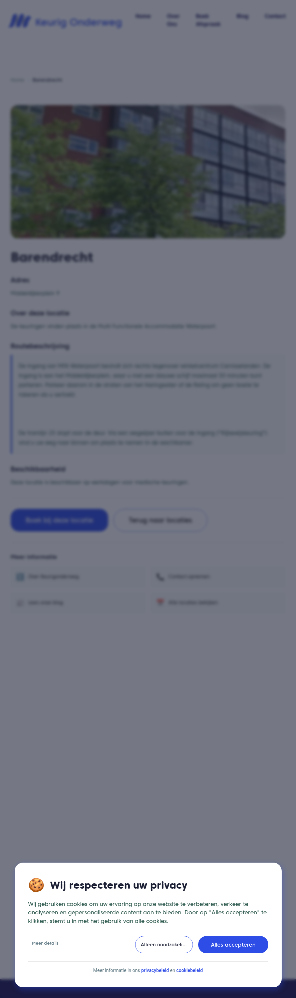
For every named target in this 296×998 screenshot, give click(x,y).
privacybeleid (155, 979)
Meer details (45, 952)
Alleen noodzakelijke (165, 954)
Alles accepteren (233, 953)
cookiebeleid (189, 979)
